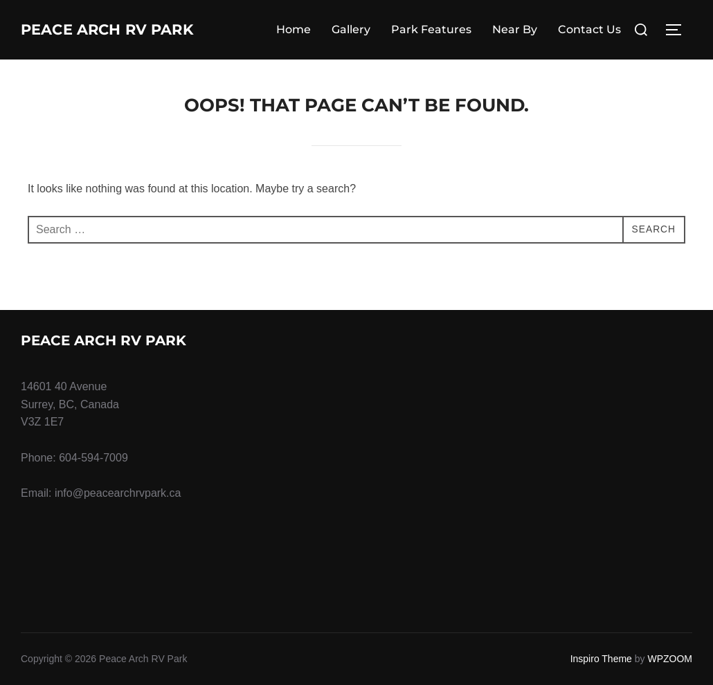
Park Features (431, 29)
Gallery (351, 29)
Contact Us (589, 29)
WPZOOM (669, 658)
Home (293, 29)
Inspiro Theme (601, 658)
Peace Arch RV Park (133, 30)
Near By (514, 29)
